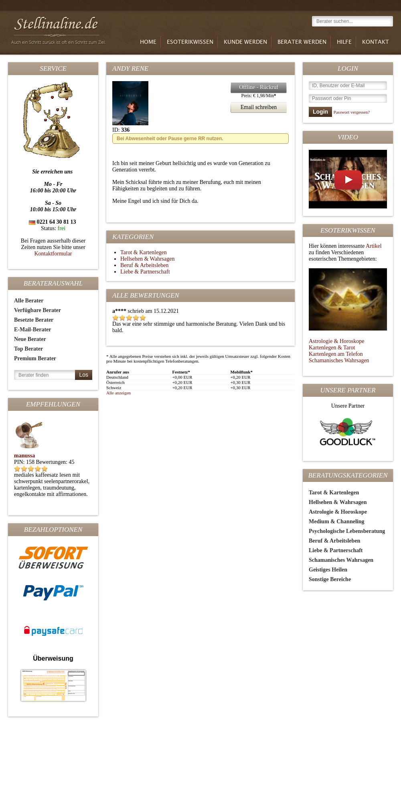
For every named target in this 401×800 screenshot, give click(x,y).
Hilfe (344, 42)
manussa (24, 456)
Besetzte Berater (33, 320)
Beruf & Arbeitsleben (334, 541)
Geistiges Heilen (328, 570)
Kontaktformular (53, 254)
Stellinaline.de (59, 29)
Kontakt (375, 42)
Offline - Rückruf (254, 87)
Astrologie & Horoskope (336, 341)
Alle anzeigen (118, 392)
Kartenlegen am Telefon (336, 354)
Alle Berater (28, 301)
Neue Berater (30, 339)
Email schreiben (254, 107)
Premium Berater (35, 358)
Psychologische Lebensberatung (347, 531)
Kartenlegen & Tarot (332, 348)
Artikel (374, 246)
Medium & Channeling (336, 521)
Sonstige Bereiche (330, 579)
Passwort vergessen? (352, 112)
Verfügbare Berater (37, 310)
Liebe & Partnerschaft (336, 550)
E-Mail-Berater (32, 330)
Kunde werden (245, 42)
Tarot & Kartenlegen (334, 493)
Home (148, 42)
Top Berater (28, 349)
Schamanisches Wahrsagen (339, 360)
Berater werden (301, 42)
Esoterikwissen (190, 42)
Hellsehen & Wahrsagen (338, 502)
